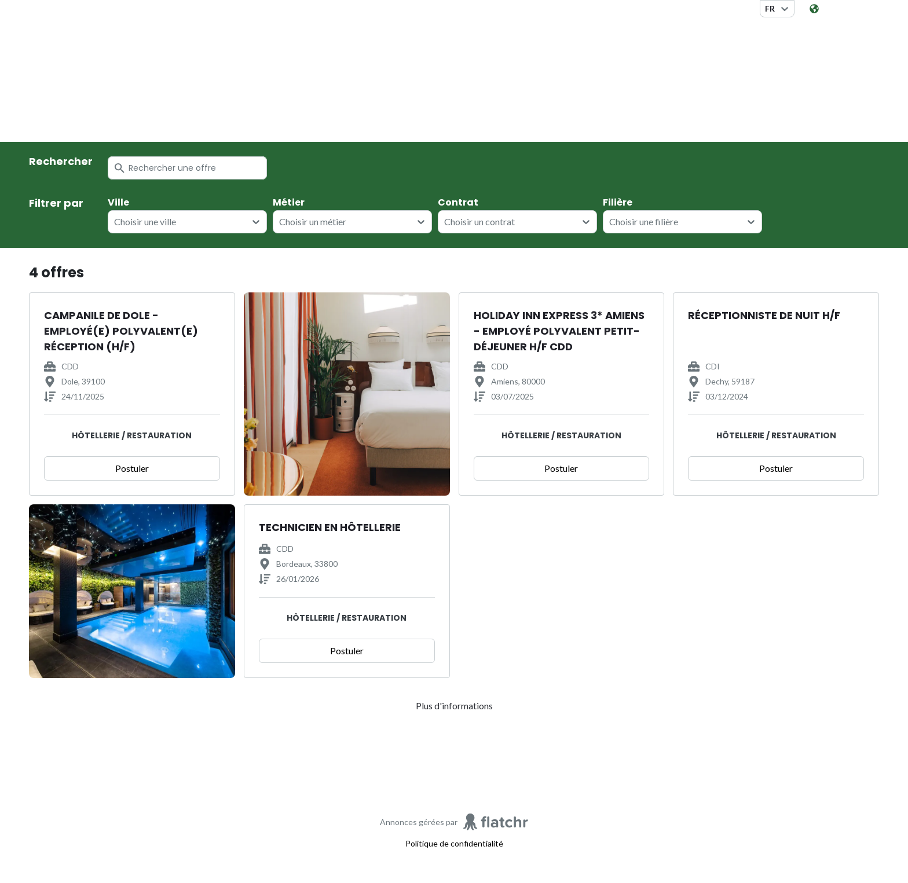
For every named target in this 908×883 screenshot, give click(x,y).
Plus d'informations (454, 705)
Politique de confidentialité (454, 843)
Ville (118, 202)
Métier (289, 202)
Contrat (458, 202)
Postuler (132, 468)
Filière (617, 202)
